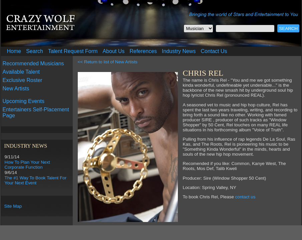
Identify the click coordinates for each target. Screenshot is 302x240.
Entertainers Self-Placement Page (36, 112)
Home (14, 51)
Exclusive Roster (22, 80)
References (143, 51)
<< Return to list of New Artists (107, 61)
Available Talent (21, 72)
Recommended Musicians (33, 63)
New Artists (16, 88)
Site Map (13, 206)
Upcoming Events (23, 101)
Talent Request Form (73, 51)
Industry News (179, 51)
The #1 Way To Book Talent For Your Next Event (36, 180)
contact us (245, 196)
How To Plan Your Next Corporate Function (27, 165)
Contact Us (214, 51)
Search (34, 51)
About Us (113, 51)
